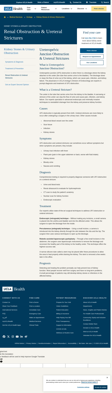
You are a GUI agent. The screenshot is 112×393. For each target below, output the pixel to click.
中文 (4, 313)
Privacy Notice (31, 343)
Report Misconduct (59, 343)
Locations (65, 8)
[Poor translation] (1, 360)
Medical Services (16, 17)
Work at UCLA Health (90, 331)
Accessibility (72, 343)
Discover (80, 8)
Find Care (29, 8)
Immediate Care (34, 310)
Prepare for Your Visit (63, 302)
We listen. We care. (85, 343)
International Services (9, 310)
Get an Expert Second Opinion (17, 85)
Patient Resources (45, 8)
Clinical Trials (33, 325)
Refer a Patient (43, 2)
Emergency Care (35, 313)
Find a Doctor (99, 8)
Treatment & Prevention (14, 69)
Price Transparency (63, 321)
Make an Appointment (36, 317)
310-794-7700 (90, 38)
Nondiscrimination (44, 343)
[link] (4, 336)
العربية (4, 317)
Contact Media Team (90, 324)
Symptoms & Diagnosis (14, 62)
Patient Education (62, 310)
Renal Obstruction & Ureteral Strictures (16, 76)
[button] (24, 2)
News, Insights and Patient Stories (95, 310)
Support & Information (63, 325)
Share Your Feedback (9, 306)
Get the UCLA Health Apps (11, 325)
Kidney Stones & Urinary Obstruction (50, 17)
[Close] (107, 377)
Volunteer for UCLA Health (92, 335)
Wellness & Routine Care (65, 333)
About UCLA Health (90, 302)
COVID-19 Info (61, 329)
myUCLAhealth (59, 2)
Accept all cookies (100, 387)
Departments (87, 306)
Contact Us (77, 2)
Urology (29, 17)
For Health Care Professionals (93, 313)
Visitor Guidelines (62, 306)
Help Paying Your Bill (63, 317)
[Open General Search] (105, 2)
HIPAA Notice (19, 343)
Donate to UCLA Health (91, 328)
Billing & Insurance (62, 313)
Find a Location (34, 306)
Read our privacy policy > (89, 382)
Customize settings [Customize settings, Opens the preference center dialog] (83, 387)
